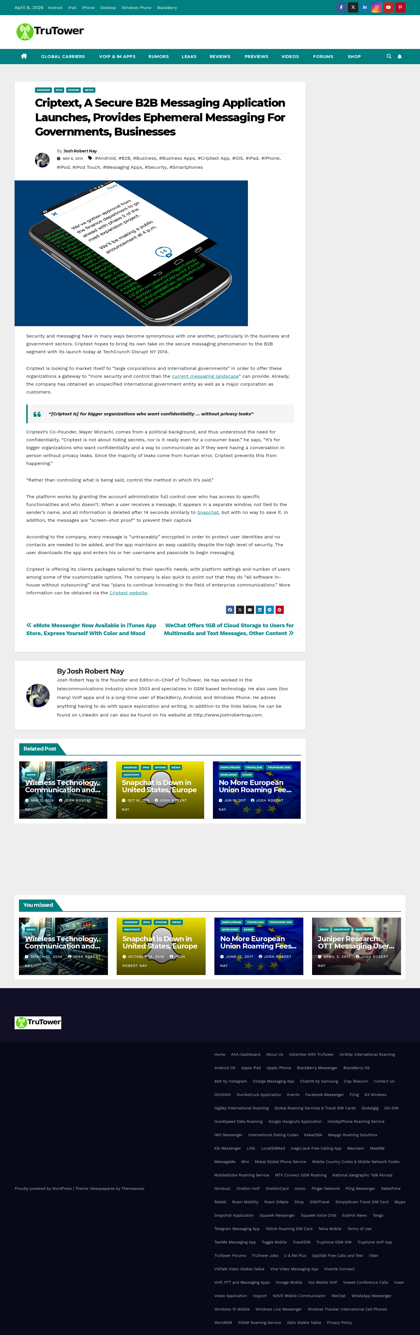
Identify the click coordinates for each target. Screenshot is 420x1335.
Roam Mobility (245, 1202)
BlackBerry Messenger (317, 1068)
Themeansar (133, 1188)
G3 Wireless (375, 1094)
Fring (354, 1094)
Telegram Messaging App (237, 1229)
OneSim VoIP (248, 1188)
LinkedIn (88, 715)
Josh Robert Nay (80, 151)
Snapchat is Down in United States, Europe (159, 786)
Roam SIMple (276, 1202)
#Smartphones (186, 167)
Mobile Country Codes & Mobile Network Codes (356, 1162)
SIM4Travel (320, 1202)
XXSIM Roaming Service (259, 1322)
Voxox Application (230, 1296)
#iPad (252, 158)
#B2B (124, 158)
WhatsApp (363, 929)
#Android (105, 158)
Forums (323, 56)
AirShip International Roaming (367, 1054)
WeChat (338, 1296)
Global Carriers (62, 56)
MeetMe (377, 1148)
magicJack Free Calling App (316, 1148)
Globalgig (370, 1108)
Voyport (260, 1296)
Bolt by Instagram (230, 1081)
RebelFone (390, 1188)
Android (55, 8)
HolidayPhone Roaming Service (356, 1121)
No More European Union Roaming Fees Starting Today (254, 789)
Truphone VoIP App (374, 1242)
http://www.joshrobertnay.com (227, 715)
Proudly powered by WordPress (44, 1188)
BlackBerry (167, 8)
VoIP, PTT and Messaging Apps (242, 1282)
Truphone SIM (279, 767)
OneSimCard (277, 1188)
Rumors (158, 56)
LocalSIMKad (273, 1148)
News (89, 90)
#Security (156, 167)
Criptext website (128, 593)
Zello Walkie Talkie (304, 1322)
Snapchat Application (234, 1215)
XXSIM (247, 774)
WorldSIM (228, 774)
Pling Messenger (360, 1188)
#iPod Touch (86, 167)
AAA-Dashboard (245, 1054)
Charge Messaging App (273, 1081)
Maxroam (355, 1148)
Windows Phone (136, 8)
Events (293, 1094)
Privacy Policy (339, 1322)
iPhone (88, 8)
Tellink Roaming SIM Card (288, 1229)
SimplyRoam (230, 767)
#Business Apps (177, 158)
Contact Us (384, 1081)
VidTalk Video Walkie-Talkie (239, 1269)
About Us (274, 1054)
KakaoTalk (313, 1135)
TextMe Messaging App (235, 1242)
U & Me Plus (295, 1255)
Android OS (224, 1068)
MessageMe (224, 1162)
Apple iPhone (279, 1068)
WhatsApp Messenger (371, 1296)
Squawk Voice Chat (318, 1215)
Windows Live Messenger (279, 1309)
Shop (353, 56)
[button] (389, 56)
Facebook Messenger (324, 1094)
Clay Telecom (356, 1081)
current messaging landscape (205, 376)
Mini (245, 1162)
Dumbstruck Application (259, 1094)
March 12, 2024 (47, 957)
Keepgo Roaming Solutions (352, 1135)
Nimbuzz (222, 1188)
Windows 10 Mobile (232, 1309)
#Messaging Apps (122, 167)
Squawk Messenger (277, 1215)
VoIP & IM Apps (117, 56)
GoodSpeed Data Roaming (238, 1121)
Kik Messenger (227, 1148)
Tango (378, 1215)
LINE (251, 1148)
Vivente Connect (339, 1269)
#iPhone (270, 158)
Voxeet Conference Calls (365, 1282)
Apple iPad (251, 1068)
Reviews (220, 56)
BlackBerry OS (356, 1068)
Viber (374, 1255)
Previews (256, 56)
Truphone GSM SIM (333, 1242)
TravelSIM (253, 767)
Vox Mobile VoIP (322, 1282)
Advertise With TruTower (311, 1054)
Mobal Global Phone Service (280, 1162)
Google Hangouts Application (295, 1121)
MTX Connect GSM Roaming (300, 1175)
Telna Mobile (329, 1229)
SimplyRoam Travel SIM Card (361, 1202)
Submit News (354, 1215)
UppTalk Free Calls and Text (337, 1255)
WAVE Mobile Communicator (299, 1296)
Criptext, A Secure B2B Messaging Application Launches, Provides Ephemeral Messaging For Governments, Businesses (160, 117)
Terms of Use (359, 1229)
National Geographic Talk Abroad (362, 1175)
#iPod (63, 167)
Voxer (399, 1282)
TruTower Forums (230, 1255)
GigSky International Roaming (241, 1108)
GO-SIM (391, 1108)
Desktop (108, 8)
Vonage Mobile (289, 1282)
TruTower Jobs (265, 1255)
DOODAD (222, 1094)
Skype (399, 1202)
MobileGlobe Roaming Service (241, 1175)
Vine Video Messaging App (294, 1269)
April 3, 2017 (338, 957)
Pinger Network (326, 1188)
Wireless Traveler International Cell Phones (347, 1309)
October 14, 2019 (147, 957)
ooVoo (300, 1188)
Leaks (189, 56)
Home (219, 1054)
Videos (290, 56)
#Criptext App (213, 158)
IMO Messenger (228, 1135)
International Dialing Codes (273, 1135)
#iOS (237, 158)
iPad (72, 8)
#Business (144, 158)
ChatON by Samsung (319, 1081)
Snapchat (207, 512)
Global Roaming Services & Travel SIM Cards (315, 1108)
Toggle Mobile (274, 1242)
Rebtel (220, 1202)
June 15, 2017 (240, 957)
